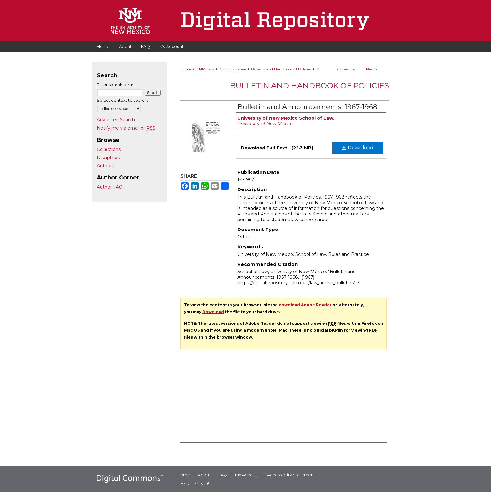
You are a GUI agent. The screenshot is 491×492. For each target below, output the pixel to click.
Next (370, 69)
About (204, 474)
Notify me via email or (126, 128)
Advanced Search (116, 119)
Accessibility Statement (291, 474)
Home (185, 69)
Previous (347, 69)
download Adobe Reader (305, 305)
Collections (109, 149)
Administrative (232, 69)
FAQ (222, 474)
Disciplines (108, 157)
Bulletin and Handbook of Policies (281, 69)
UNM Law (205, 69)
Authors (105, 165)
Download (358, 148)
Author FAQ (110, 187)
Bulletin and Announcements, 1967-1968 (307, 107)
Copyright (203, 483)
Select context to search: (122, 100)
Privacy (183, 483)
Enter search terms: (116, 84)
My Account (247, 474)
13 (318, 69)
